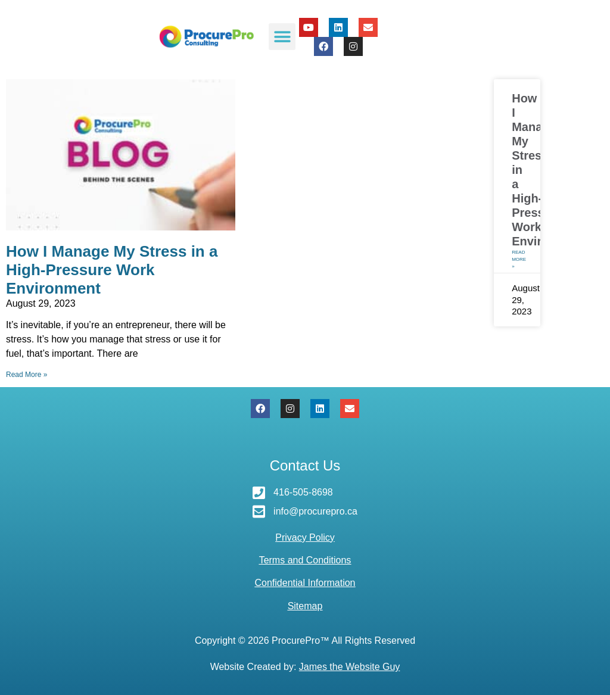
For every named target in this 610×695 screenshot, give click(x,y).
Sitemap (305, 606)
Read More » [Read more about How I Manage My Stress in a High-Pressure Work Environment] (26, 374)
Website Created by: (305, 667)
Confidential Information (305, 583)
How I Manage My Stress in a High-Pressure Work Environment (111, 269)
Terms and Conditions (305, 560)
